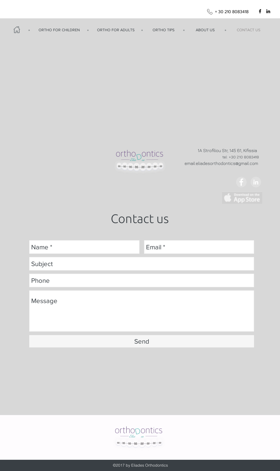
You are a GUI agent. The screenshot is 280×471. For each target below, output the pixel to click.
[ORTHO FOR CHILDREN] (59, 30)
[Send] (141, 341)
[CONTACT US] (248, 30)
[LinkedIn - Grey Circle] (255, 182)
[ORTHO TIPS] (163, 30)
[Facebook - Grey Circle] (241, 182)
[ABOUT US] (205, 30)
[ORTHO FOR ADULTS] (115, 30)
